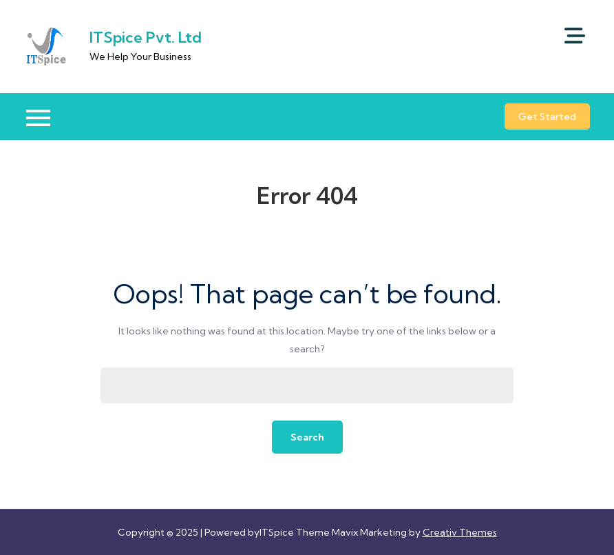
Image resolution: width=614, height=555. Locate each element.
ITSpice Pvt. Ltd (145, 37)
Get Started (547, 116)
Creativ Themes (460, 532)
